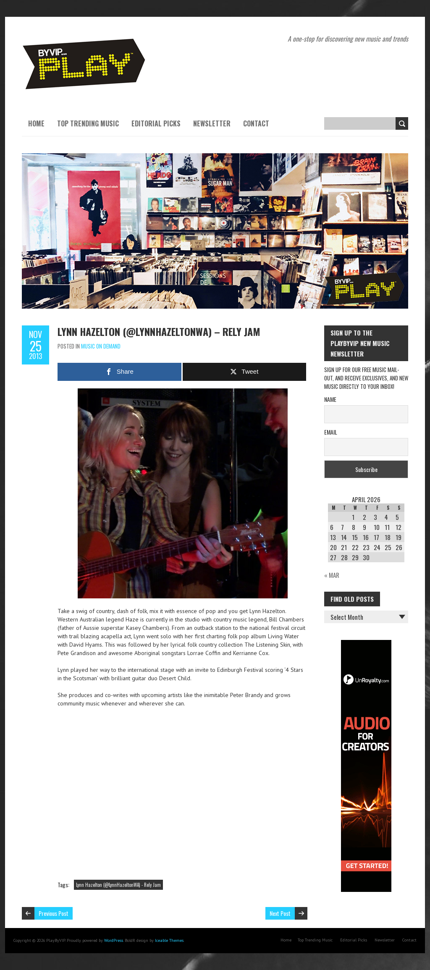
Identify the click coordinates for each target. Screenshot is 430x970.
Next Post (280, 913)
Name (330, 399)
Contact (256, 123)
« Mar (331, 574)
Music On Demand (101, 346)
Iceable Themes (169, 940)
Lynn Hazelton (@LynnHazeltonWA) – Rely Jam (159, 331)
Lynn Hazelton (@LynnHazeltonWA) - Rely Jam (118, 884)
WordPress (113, 940)
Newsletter (212, 123)
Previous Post (53, 913)
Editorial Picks (156, 123)
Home (36, 123)
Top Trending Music (88, 123)
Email (330, 431)
